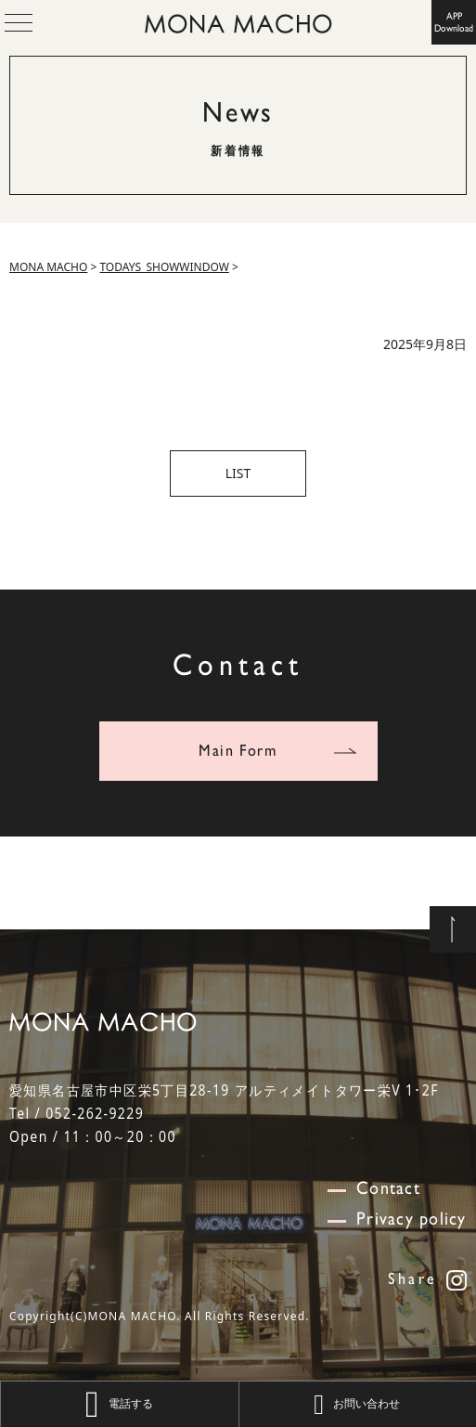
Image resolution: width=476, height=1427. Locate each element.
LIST (238, 473)
